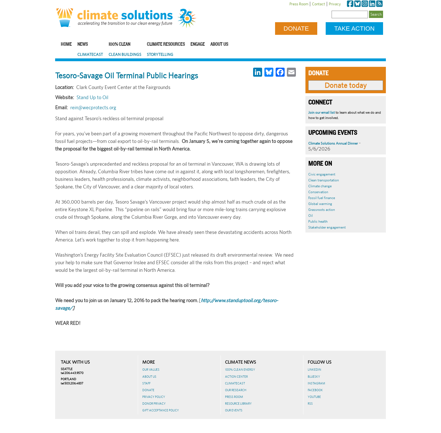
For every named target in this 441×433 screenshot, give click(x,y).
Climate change (320, 186)
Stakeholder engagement (327, 227)
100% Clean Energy (240, 369)
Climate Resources (166, 44)
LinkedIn (314, 369)
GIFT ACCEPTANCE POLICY (160, 410)
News (82, 44)
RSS (310, 403)
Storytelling (160, 54)
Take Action (354, 28)
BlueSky (314, 376)
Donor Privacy (154, 403)
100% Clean (119, 44)
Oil (310, 215)
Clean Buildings (125, 54)
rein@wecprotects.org (93, 107)
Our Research (235, 390)
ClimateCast (90, 54)
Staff (146, 383)
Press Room (298, 4)
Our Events (233, 410)
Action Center (236, 376)
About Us (219, 44)
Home (66, 44)
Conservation (318, 192)
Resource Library (238, 403)
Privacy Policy (153, 396)
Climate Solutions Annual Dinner (333, 143)
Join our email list (321, 112)
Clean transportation (323, 180)
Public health (318, 221)
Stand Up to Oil (92, 97)
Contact (318, 4)
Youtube (314, 396)
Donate (296, 28)
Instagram (316, 383)
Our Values (150, 369)
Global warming (320, 204)
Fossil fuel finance (321, 198)
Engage (197, 44)
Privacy (335, 4)
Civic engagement (321, 174)
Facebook (315, 390)
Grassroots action (321, 210)
